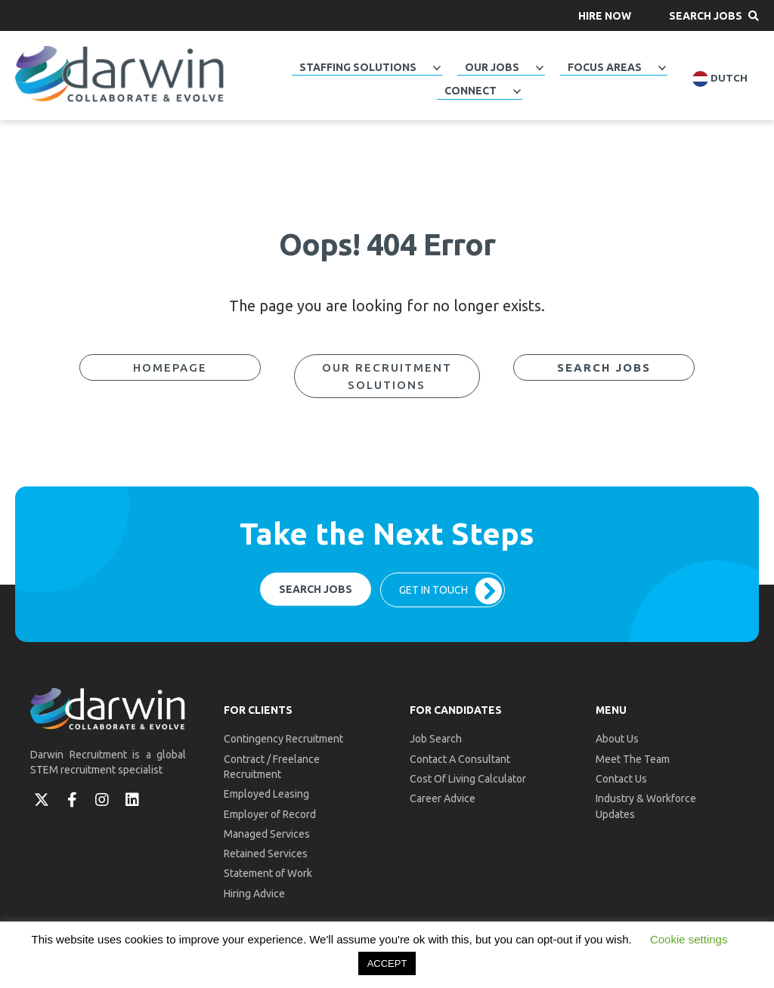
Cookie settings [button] (689, 939)
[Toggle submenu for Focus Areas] (662, 68)
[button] (604, 15)
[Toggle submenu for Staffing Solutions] (437, 68)
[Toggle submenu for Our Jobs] (539, 68)
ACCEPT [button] (387, 963)
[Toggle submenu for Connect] (517, 91)
